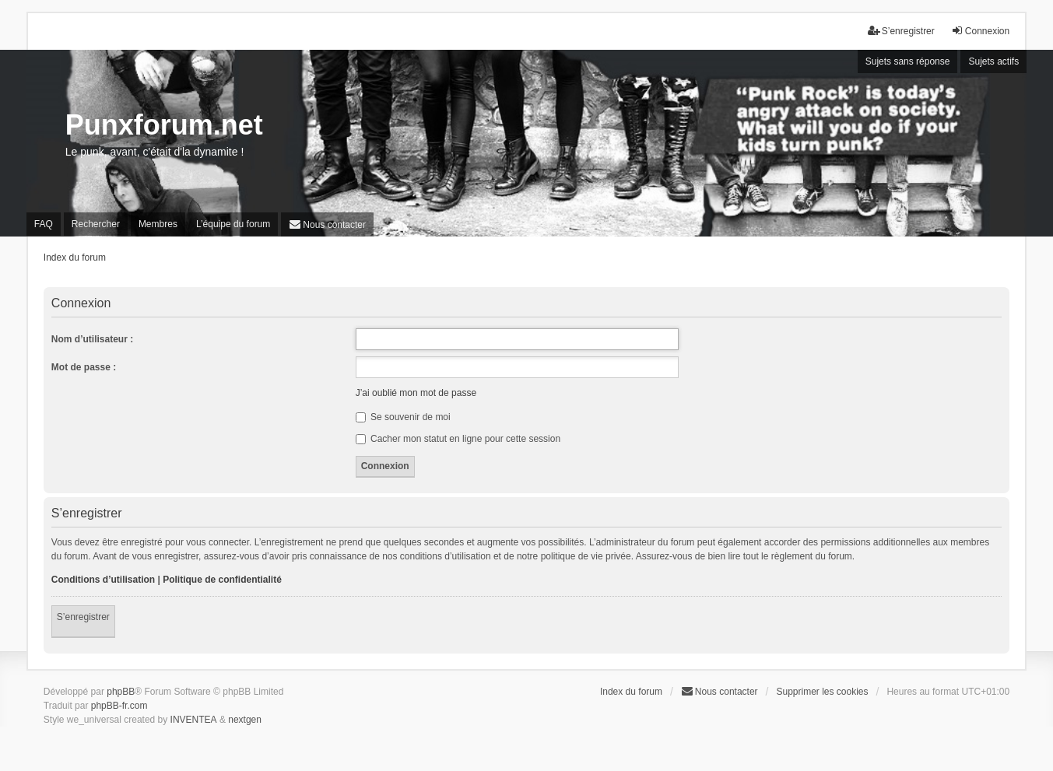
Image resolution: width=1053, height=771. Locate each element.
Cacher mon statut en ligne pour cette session (458, 438)
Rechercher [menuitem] (96, 224)
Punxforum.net (164, 125)
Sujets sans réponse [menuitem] (907, 61)
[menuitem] (327, 224)
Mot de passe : (83, 367)
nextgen (244, 719)
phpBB (121, 691)
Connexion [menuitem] (980, 31)
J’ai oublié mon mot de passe (416, 392)
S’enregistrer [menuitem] (901, 31)
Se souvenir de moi (403, 417)
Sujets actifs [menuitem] (993, 61)
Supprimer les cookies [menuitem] (822, 691)
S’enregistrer (83, 617)
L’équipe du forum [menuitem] (233, 224)
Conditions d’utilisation (103, 579)
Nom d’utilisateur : (92, 339)
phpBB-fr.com (119, 705)
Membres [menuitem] (158, 224)
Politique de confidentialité (222, 579)
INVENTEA (193, 719)
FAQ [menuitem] (43, 224)
